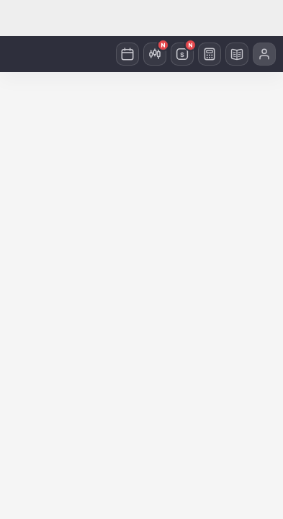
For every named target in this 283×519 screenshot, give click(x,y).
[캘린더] (127, 54)
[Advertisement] (141, 18)
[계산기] (209, 54)
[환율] (182, 54)
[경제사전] (236, 54)
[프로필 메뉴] (264, 54)
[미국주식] (154, 54)
